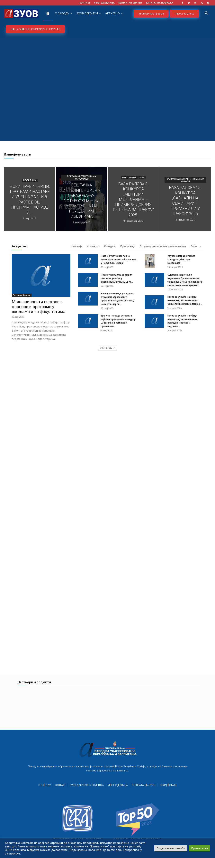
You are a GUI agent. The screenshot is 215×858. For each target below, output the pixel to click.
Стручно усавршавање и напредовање (163, 246)
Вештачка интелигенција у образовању (81, 177)
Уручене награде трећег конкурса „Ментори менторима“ (181, 259)
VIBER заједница (104, 2)
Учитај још (107, 347)
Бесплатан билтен (143, 787)
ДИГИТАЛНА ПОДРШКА (159, 2)
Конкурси (110, 246)
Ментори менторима (133, 178)
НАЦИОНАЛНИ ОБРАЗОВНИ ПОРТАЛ (35, 29)
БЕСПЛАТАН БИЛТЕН (130, 2)
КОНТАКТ (84, 2)
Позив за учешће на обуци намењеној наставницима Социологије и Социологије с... (184, 300)
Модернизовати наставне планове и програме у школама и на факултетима (38, 306)
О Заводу (63, 13)
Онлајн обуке (168, 787)
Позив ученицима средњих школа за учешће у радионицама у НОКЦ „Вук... (117, 278)
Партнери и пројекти (34, 684)
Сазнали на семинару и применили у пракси (185, 180)
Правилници (29, 180)
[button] (206, 13)
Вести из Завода (21, 295)
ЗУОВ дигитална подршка (87, 787)
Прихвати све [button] (199, 848)
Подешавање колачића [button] (171, 848)
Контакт (60, 787)
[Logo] (21, 13)
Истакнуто (93, 246)
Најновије (76, 246)
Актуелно (114, 13)
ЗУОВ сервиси (88, 13)
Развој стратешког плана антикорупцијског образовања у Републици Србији (118, 259)
